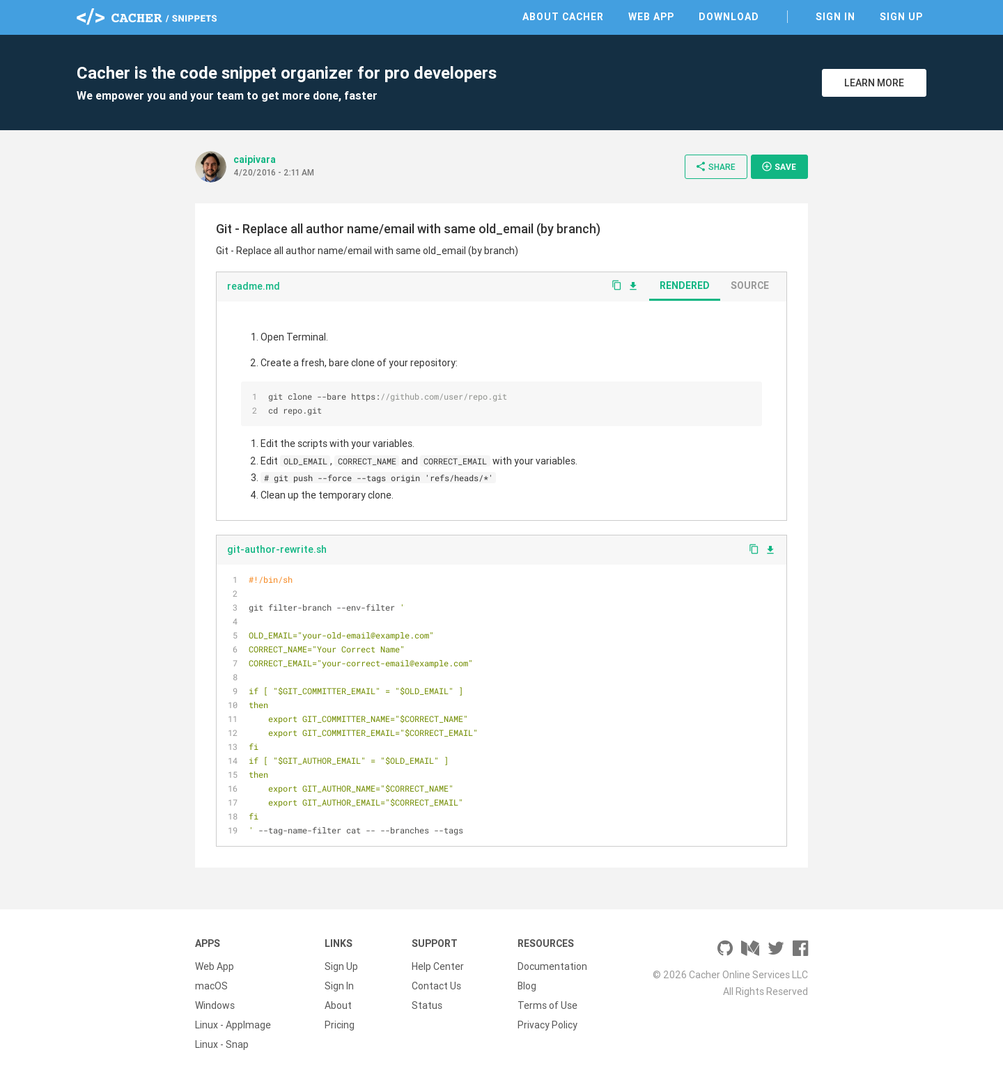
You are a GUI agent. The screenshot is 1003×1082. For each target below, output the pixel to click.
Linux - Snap (222, 1044)
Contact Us (436, 986)
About (338, 1005)
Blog (527, 986)
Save (778, 166)
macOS (211, 986)
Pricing (340, 1025)
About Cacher (563, 16)
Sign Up (901, 16)
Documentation (552, 966)
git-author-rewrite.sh (277, 549)
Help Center (438, 966)
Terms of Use (547, 1005)
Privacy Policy (547, 1025)
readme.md (253, 286)
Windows (215, 1005)
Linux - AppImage (233, 1025)
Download (729, 16)
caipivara (254, 159)
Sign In (835, 16)
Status (427, 1005)
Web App (651, 16)
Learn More (874, 83)
